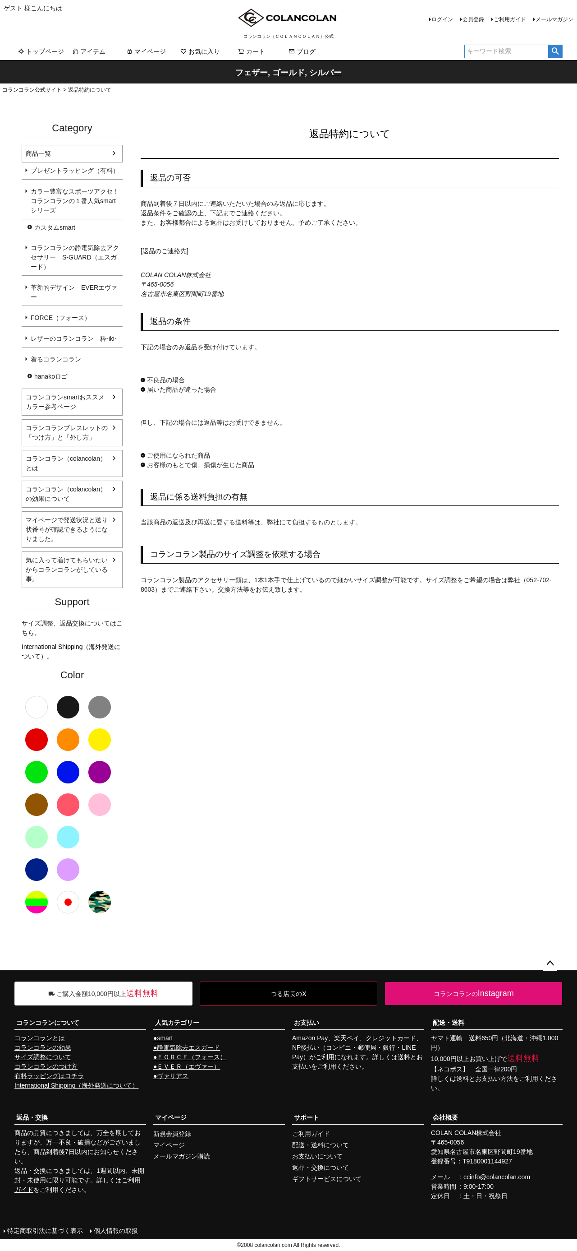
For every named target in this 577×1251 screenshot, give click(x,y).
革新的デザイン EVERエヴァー (74, 292)
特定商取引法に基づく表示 (45, 1230)
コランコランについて (47, 1022)
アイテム (88, 51)
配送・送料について (320, 1145)
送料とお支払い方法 (484, 1078)
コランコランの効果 (42, 1047)
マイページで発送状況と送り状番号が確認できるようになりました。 (67, 529)
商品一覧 (38, 153)
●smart (163, 1038)
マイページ (146, 51)
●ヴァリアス (170, 1076)
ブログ (302, 51)
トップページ (41, 51)
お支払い (306, 1022)
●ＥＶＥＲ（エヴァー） (186, 1066)
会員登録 (473, 19)
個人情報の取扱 (116, 1230)
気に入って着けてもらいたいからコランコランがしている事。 (67, 569)
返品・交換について (320, 1167)
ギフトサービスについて (327, 1178)
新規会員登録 (172, 1133)
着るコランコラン (56, 359)
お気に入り (200, 51)
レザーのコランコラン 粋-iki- (74, 338)
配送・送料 (448, 1022)
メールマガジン (554, 19)
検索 (555, 51)
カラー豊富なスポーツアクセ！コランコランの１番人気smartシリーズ (75, 201)
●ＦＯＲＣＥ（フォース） (189, 1057)
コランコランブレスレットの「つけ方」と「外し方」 (67, 432)
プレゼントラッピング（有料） (75, 170)
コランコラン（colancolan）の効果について (66, 494)
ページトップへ (550, 963)
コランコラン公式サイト (32, 90)
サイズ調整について (42, 1057)
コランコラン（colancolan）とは (66, 463)
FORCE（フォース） (61, 317)
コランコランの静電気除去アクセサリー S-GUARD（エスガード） (75, 257)
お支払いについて (317, 1156)
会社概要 (445, 1117)
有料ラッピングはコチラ (49, 1076)
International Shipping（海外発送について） (76, 1085)
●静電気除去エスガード (186, 1047)
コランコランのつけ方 (46, 1066)
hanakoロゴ (51, 376)
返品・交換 (32, 1117)
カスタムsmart (54, 227)
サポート (306, 1117)
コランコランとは (39, 1038)
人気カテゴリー (177, 1022)
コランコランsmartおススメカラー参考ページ (65, 402)
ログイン (442, 19)
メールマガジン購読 (181, 1156)
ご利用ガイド (510, 19)
